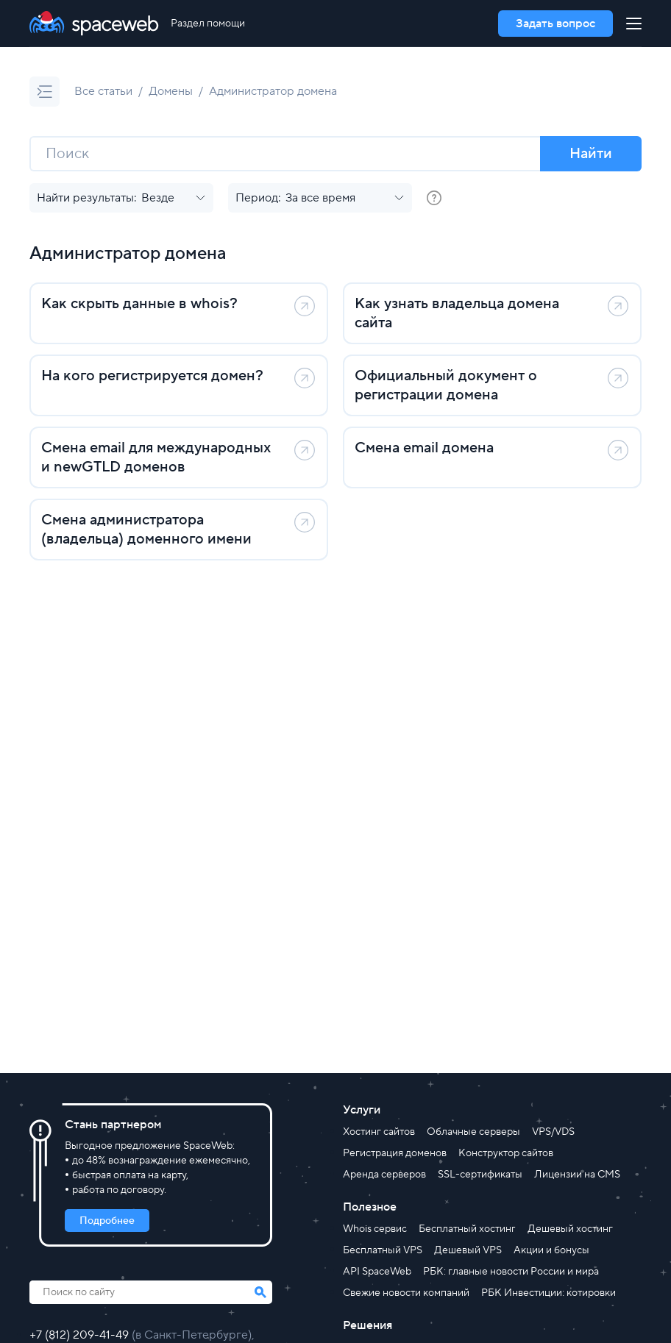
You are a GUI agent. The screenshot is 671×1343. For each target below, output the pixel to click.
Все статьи (103, 91)
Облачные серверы (473, 1132)
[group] (434, 197)
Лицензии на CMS (577, 1174)
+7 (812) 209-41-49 (80, 1335)
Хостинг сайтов (379, 1132)
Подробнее (107, 1221)
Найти (590, 153)
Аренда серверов (384, 1174)
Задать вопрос (555, 23)
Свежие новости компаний (406, 1293)
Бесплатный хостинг (467, 1229)
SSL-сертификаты (480, 1174)
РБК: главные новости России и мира (511, 1271)
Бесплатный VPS (382, 1250)
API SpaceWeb (377, 1271)
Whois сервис (375, 1229)
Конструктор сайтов (505, 1153)
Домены (171, 91)
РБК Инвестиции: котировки (548, 1293)
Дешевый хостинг (570, 1229)
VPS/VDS (553, 1132)
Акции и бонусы (551, 1250)
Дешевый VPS (468, 1250)
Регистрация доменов (395, 1153)
